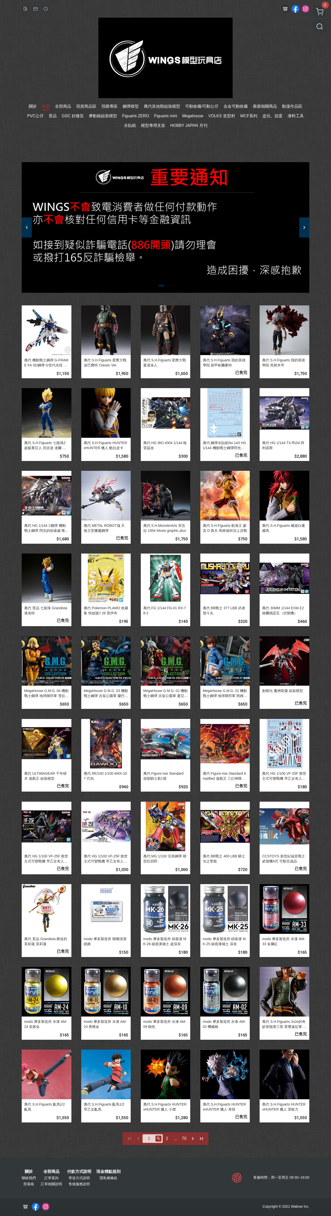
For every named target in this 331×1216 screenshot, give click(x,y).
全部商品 (51, 1172)
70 (184, 1138)
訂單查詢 (51, 1178)
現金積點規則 (108, 1172)
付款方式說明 (79, 1172)
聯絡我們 (29, 1178)
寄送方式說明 (79, 1178)
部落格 (28, 1184)
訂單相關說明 (51, 1184)
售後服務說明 (79, 1184)
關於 (29, 1172)
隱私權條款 (108, 1178)
